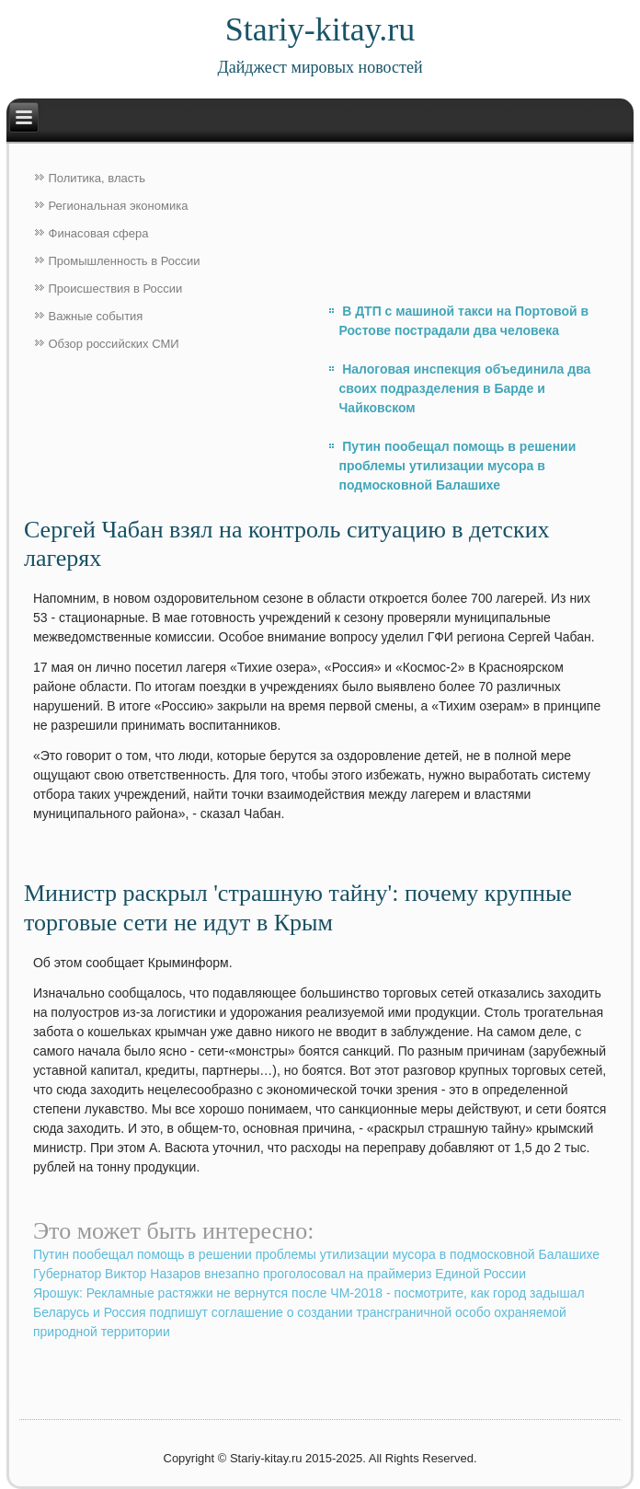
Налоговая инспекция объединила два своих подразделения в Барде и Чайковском (465, 388)
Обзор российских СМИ (114, 344)
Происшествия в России (116, 288)
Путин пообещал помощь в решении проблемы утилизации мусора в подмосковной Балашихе (458, 465)
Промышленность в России (124, 261)
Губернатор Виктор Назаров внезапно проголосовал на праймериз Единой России (279, 1273)
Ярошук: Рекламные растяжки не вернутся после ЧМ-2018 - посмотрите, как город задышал (309, 1293)
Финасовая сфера (99, 233)
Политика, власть (97, 178)
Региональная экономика (119, 206)
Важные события (96, 316)
